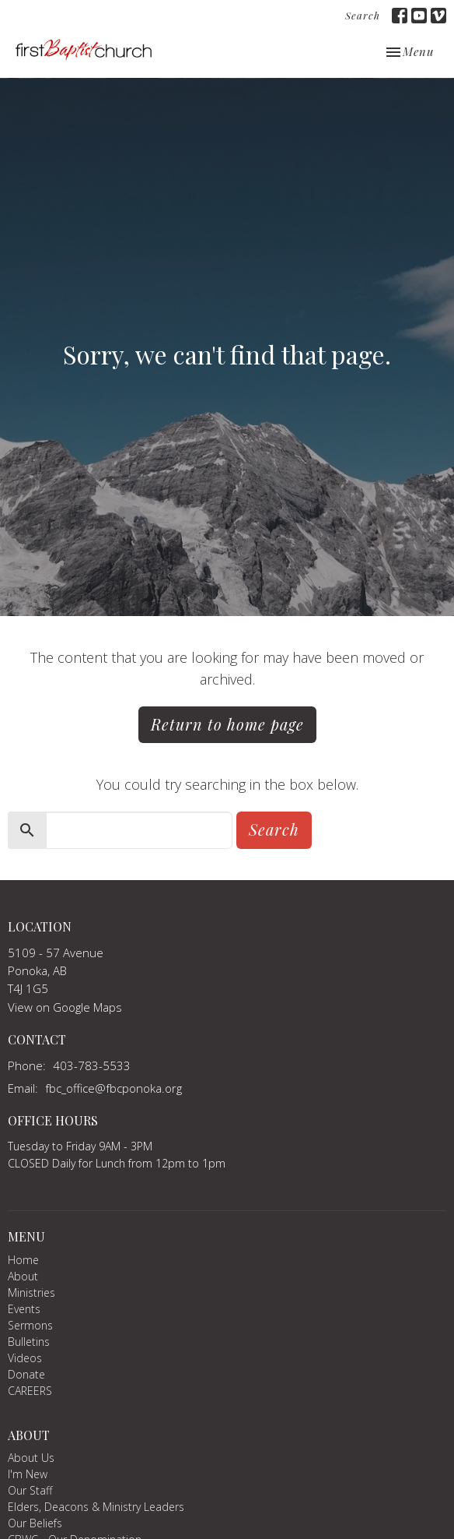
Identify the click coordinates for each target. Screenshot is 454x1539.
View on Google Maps (65, 1007)
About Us (31, 1457)
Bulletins (29, 1341)
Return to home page (227, 723)
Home (23, 1259)
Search (362, 15)
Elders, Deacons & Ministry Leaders (96, 1506)
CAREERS (30, 1390)
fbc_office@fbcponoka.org (113, 1088)
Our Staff (30, 1490)
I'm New (27, 1474)
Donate (26, 1374)
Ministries (31, 1292)
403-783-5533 (92, 1065)
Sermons (30, 1325)
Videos (25, 1358)
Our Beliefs (35, 1523)
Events (24, 1308)
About (23, 1276)
